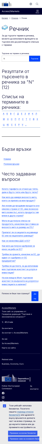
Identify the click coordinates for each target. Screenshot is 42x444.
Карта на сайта (9, 348)
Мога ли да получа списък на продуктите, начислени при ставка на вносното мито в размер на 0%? (20, 224)
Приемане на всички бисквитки (23, 433)
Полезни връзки (11, 164)
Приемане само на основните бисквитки (24, 439)
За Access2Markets (10, 343)
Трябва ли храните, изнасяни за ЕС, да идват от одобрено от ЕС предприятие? (21, 257)
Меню (37, 12)
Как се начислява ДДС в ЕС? (16, 241)
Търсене (37, 4)
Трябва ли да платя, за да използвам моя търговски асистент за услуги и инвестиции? (20, 269)
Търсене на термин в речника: (15, 53)
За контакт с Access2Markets (15, 333)
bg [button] (30, 4)
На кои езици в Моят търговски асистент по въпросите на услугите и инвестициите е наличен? (20, 281)
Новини (7, 159)
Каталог (5, 18)
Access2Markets (9, 308)
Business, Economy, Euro (13, 364)
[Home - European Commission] (18, 378)
